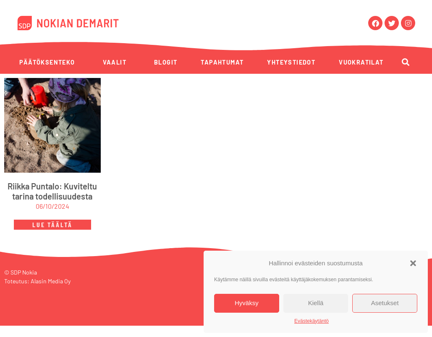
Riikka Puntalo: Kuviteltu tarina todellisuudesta (52, 193)
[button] (413, 263)
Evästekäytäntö (311, 321)
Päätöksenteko (47, 62)
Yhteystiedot (291, 62)
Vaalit (114, 62)
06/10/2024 (52, 208)
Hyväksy (247, 302)
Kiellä (316, 302)
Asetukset (385, 302)
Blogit (165, 62)
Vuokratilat (361, 62)
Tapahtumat (222, 62)
